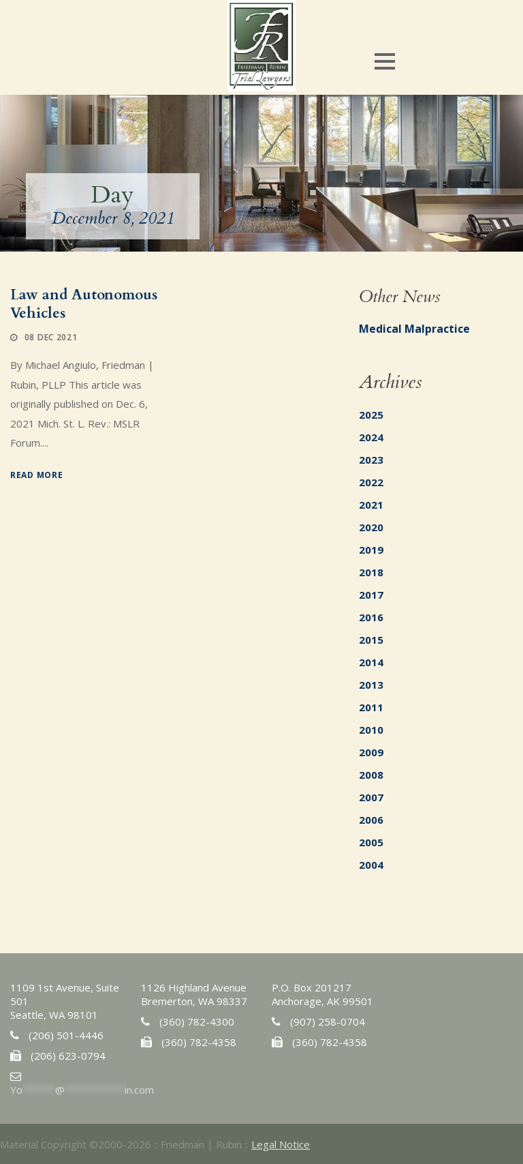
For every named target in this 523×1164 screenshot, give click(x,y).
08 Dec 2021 (51, 337)
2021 (371, 504)
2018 (371, 572)
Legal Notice (280, 1144)
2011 (371, 707)
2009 (371, 752)
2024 (371, 437)
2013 (371, 684)
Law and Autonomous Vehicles (83, 304)
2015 (371, 639)
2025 (371, 414)
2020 (371, 527)
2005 (371, 842)
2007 (371, 797)
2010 (371, 729)
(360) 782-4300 (196, 1021)
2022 (371, 482)
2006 (371, 819)
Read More (36, 475)
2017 (371, 594)
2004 (371, 864)
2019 (371, 549)
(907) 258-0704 (327, 1021)
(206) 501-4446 (66, 1035)
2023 (371, 459)
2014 (371, 662)
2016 (371, 617)
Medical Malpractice (414, 328)
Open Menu (384, 61)
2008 (371, 774)
